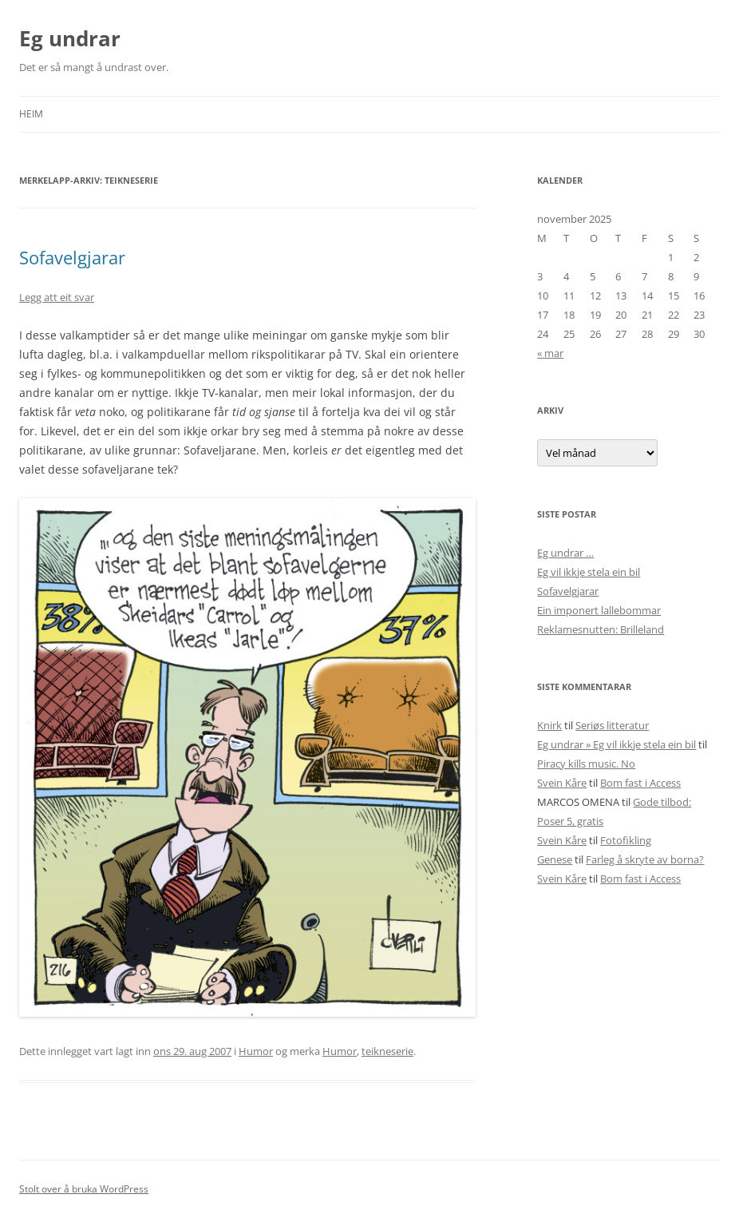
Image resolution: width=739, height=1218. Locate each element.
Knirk (549, 725)
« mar (550, 353)
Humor (256, 1051)
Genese (554, 859)
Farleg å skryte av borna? (645, 859)
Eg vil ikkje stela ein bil (588, 572)
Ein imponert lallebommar (599, 610)
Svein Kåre (562, 783)
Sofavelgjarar (72, 257)
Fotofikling (625, 840)
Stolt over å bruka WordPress (83, 1189)
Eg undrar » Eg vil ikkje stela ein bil (616, 744)
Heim (31, 114)
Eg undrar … (565, 553)
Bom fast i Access (640, 783)
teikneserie (387, 1051)
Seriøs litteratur (612, 725)
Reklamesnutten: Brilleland (600, 629)
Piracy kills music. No (586, 763)
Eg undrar (70, 38)
